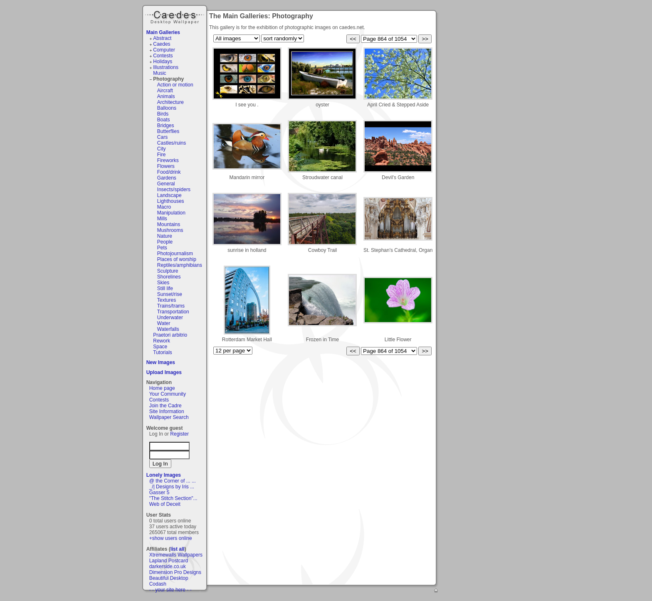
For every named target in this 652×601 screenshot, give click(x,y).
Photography (168, 79)
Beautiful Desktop (168, 578)
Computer (164, 50)
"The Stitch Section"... (173, 498)
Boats (163, 120)
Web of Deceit (164, 504)
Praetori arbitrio (170, 335)
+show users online (170, 538)
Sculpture (167, 271)
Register (179, 434)
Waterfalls (168, 329)
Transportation (173, 312)
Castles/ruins (171, 143)
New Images (160, 362)
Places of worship (176, 259)
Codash (157, 584)
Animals (166, 96)
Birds (162, 114)
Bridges (165, 125)
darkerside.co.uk (167, 566)
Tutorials (162, 352)
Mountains (168, 224)
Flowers (166, 166)
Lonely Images (163, 475)
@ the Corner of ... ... (172, 481)
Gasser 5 (159, 492)
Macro (164, 207)
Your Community (167, 394)
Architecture (170, 102)
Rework (161, 341)
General (166, 184)
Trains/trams (171, 306)
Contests (163, 56)
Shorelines (169, 277)
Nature (164, 236)
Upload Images (164, 372)
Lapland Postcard (168, 561)
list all (177, 549)
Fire (161, 155)
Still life (165, 288)
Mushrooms (170, 230)
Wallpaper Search (169, 417)
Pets (162, 248)
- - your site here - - (170, 590)
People (165, 242)
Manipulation (171, 213)
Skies (163, 283)
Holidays (162, 61)
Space (160, 347)
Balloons (166, 108)
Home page (162, 388)
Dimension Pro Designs (175, 572)
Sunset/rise (169, 294)
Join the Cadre (165, 406)
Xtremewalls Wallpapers (176, 555)
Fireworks (168, 160)
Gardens (166, 178)
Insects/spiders (173, 189)
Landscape (169, 195)
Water (163, 323)
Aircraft (165, 91)
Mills (162, 219)
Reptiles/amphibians (179, 265)
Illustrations (165, 67)
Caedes (175, 16)
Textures (166, 300)
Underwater (170, 317)
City (161, 149)
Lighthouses (170, 201)
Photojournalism (175, 253)
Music (159, 73)
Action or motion (175, 85)
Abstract (162, 38)
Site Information (166, 411)
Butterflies (168, 131)
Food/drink (169, 172)
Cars (162, 137)
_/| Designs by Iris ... (172, 487)
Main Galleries (163, 32)
